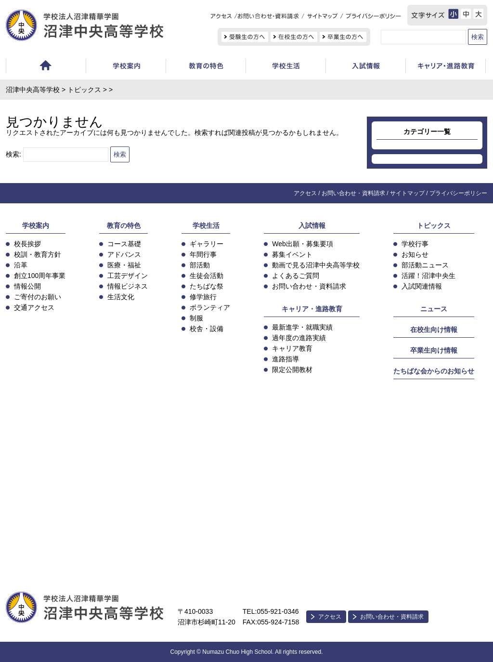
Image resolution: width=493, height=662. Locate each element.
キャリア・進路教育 (312, 309)
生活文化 (120, 297)
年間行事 (203, 254)
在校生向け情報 (433, 329)
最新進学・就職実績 (302, 327)
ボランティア (210, 307)
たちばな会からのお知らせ (433, 371)
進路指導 (285, 359)
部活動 (200, 265)
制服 (196, 318)
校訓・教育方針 (37, 254)
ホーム (46, 67)
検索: (13, 154)
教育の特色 (124, 225)
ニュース (433, 309)
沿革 (20, 265)
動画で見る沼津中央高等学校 (316, 265)
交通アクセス (34, 307)
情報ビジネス (127, 286)
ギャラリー (206, 244)
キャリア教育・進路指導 (445, 67)
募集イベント (292, 254)
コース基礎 (124, 244)
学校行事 (415, 244)
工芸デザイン (127, 275)
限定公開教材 (292, 369)
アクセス (305, 193)
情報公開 (27, 286)
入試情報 (365, 67)
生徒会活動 (206, 275)
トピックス (84, 89)
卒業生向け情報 (433, 350)
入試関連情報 (422, 286)
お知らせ (415, 254)
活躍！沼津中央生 (428, 275)
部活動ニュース (425, 265)
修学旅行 (203, 297)
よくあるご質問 (295, 275)
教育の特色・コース (206, 67)
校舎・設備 (206, 328)
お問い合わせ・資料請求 (353, 193)
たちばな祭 (206, 286)
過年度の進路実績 (299, 338)
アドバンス (124, 254)
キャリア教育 (292, 348)
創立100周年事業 (39, 275)
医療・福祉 (124, 265)
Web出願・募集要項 (302, 244)
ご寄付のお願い (37, 297)
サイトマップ (407, 193)
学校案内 (126, 67)
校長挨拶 (27, 244)
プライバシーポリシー (458, 193)
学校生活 (285, 67)
